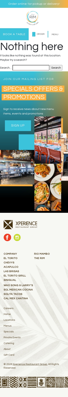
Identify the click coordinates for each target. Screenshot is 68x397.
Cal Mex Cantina (16, 298)
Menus (7, 326)
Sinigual (10, 280)
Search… (6, 67)
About (7, 349)
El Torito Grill (15, 275)
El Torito (10, 258)
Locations (9, 320)
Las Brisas (11, 271)
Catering (9, 343)
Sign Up (18, 125)
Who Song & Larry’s (18, 285)
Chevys (9, 262)
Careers (8, 308)
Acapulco (11, 267)
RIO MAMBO (42, 254)
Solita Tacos (13, 294)
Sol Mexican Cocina (18, 290)
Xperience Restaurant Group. (30, 364)
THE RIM (39, 258)
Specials (9, 331)
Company (10, 254)
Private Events (12, 337)
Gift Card (9, 355)
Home (7, 314)
